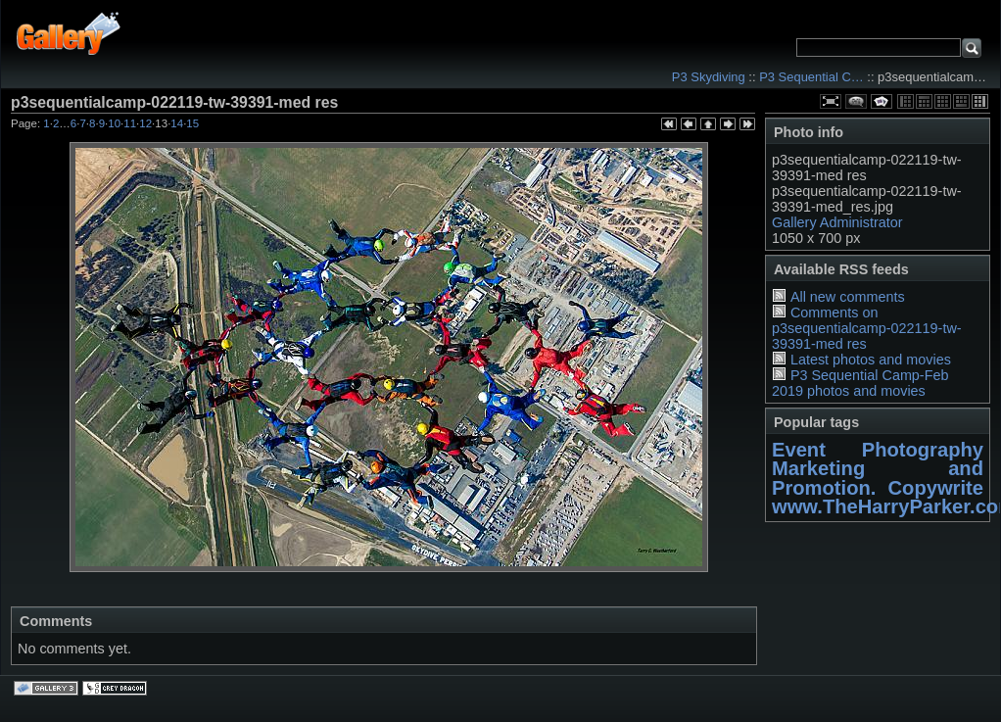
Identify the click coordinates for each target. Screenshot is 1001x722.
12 (145, 123)
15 (192, 123)
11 (129, 123)
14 (176, 123)
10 (114, 123)
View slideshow (881, 101)
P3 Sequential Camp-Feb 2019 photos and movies (860, 383)
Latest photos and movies (870, 359)
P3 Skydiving (708, 77)
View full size (830, 101)
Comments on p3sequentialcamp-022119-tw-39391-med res (867, 328)
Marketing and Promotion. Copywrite (877, 477)
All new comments (847, 297)
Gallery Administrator (837, 222)
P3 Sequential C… (811, 77)
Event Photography (877, 449)
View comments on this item (856, 101)
